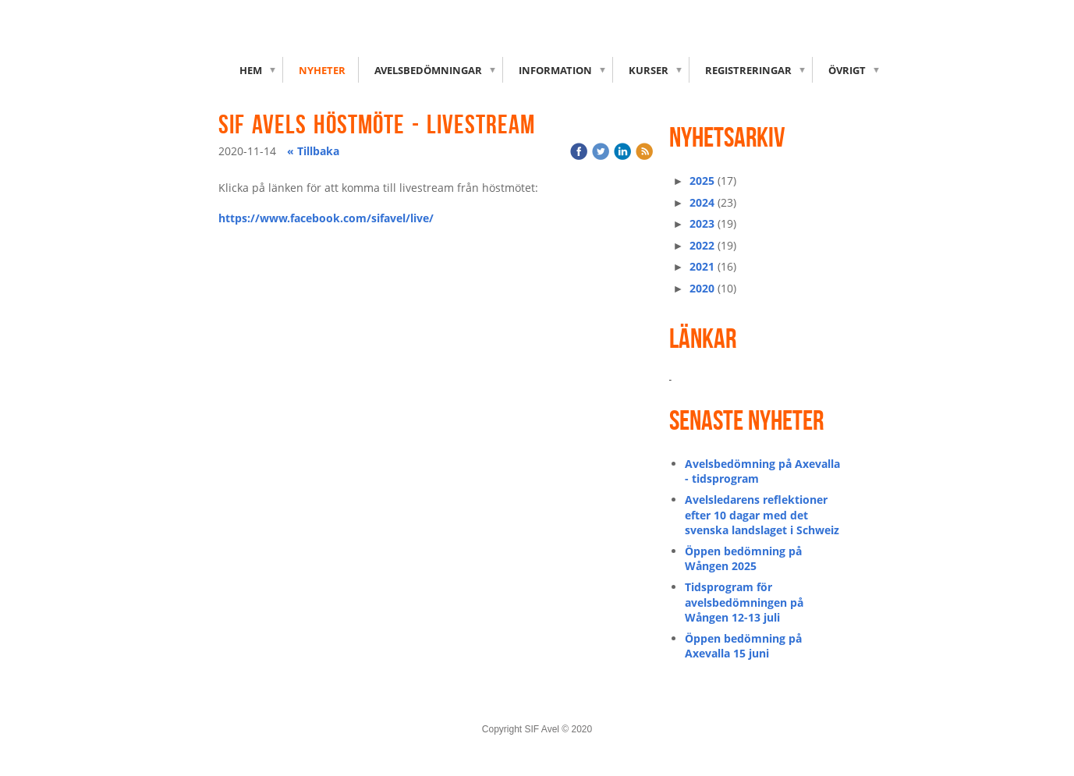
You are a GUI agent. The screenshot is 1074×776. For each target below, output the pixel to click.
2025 (701, 180)
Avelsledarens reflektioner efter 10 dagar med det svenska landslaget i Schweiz (762, 514)
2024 (701, 202)
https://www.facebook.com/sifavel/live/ (326, 218)
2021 (701, 266)
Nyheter (322, 70)
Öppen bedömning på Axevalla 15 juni (743, 646)
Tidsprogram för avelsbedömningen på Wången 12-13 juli (744, 602)
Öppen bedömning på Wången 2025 (743, 559)
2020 (701, 288)
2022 (701, 245)
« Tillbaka (313, 151)
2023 (701, 223)
